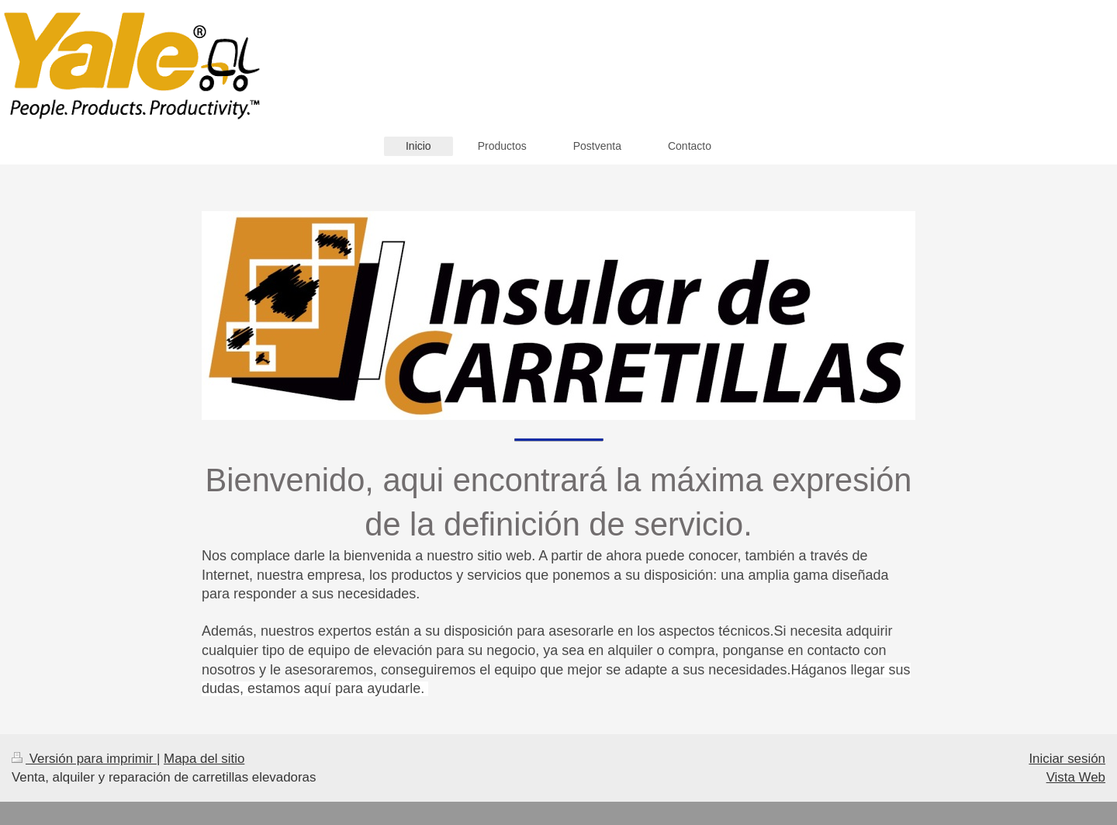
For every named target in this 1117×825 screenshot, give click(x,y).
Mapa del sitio (204, 758)
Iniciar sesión (1067, 758)
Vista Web (1075, 777)
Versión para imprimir (84, 758)
